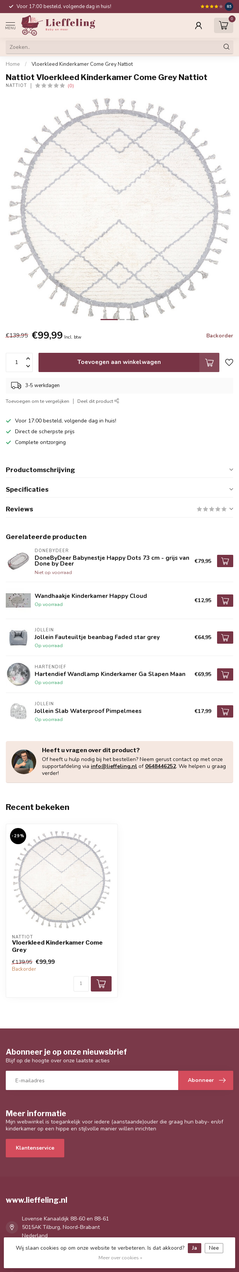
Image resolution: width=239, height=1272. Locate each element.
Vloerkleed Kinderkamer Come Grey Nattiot (82, 64)
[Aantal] (81, 984)
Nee (214, 1248)
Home (13, 64)
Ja (194, 1248)
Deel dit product (98, 401)
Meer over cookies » (120, 1257)
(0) (71, 85)
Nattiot (16, 85)
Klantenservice (35, 1148)
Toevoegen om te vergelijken (37, 401)
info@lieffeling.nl (114, 766)
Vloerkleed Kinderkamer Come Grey (57, 946)
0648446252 (160, 766)
